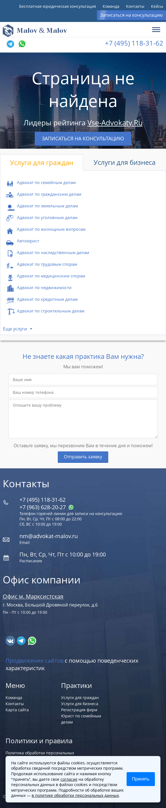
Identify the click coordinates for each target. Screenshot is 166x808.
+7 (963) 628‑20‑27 (46, 507)
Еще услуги (15, 329)
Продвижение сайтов (34, 660)
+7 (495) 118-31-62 (134, 43)
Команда (111, 6)
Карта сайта (17, 709)
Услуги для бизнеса (124, 162)
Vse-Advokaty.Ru (115, 123)
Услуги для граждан (41, 162)
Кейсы (157, 6)
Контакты (135, 6)
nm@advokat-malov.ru (48, 536)
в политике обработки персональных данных (75, 795)
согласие (69, 779)
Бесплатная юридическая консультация (57, 6)
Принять (141, 779)
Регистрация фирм (79, 709)
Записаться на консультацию (131, 15)
